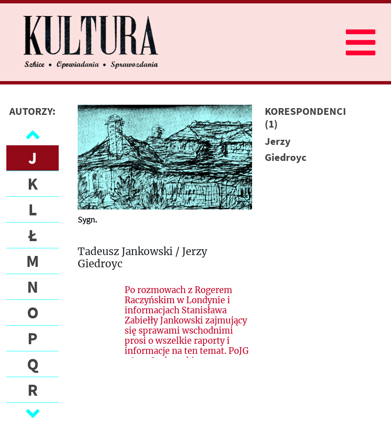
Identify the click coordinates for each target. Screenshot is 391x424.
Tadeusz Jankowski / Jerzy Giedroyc (142, 258)
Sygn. (87, 219)
